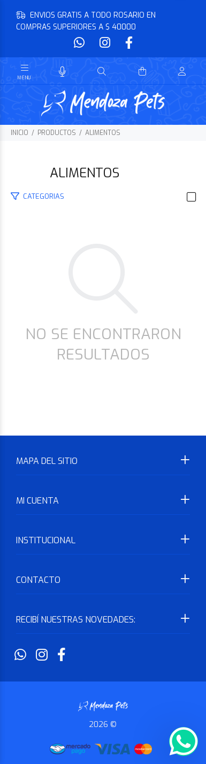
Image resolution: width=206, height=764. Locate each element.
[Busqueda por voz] (62, 72)
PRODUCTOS (56, 133)
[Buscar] (101, 71)
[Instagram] (104, 43)
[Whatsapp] (80, 43)
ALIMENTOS (102, 133)
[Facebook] (128, 43)
